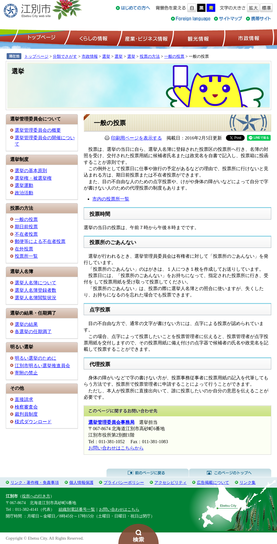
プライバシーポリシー (124, 482)
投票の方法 (150, 56)
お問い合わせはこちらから (116, 447)
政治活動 (24, 192)
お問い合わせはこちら (119, 509)
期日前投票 (26, 226)
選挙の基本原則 (31, 170)
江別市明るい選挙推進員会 (42, 365)
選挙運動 (24, 185)
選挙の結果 (26, 324)
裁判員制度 (26, 414)
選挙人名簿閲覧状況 (35, 297)
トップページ (41, 38)
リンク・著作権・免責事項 (34, 482)
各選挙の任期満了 (33, 331)
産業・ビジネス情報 (145, 38)
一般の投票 (174, 56)
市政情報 (248, 38)
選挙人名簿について (35, 282)
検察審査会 (26, 406)
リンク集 (247, 482)
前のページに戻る (147, 473)
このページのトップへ (230, 473)
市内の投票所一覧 (110, 198)
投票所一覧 (26, 256)
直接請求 (24, 399)
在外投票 (24, 248)
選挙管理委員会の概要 (38, 130)
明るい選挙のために (35, 358)
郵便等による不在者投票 (40, 241)
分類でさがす (65, 56)
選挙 (106, 56)
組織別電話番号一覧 (77, 509)
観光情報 (197, 38)
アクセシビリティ (170, 482)
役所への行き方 (36, 496)
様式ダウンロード (33, 421)
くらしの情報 (93, 38)
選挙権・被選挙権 (33, 178)
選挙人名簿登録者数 (35, 290)
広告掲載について (213, 482)
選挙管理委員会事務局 (111, 422)
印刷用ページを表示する (136, 137)
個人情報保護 (81, 482)
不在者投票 (26, 234)
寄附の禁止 (26, 372)
